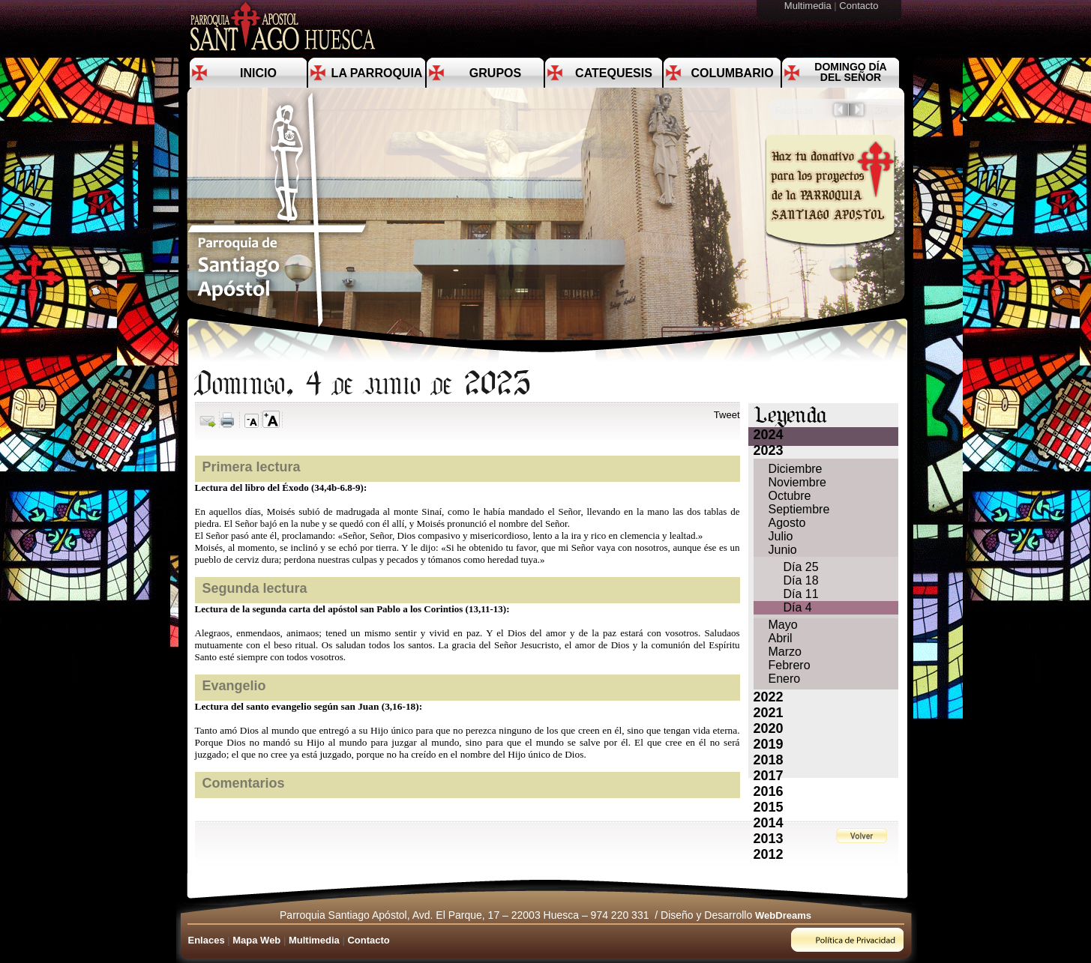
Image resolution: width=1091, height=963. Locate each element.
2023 (769, 450)
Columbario (732, 73)
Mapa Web (256, 940)
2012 (769, 854)
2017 (769, 775)
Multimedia (809, 5)
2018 (769, 759)
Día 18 (801, 580)
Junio (783, 549)
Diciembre (796, 468)
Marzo (785, 651)
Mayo (783, 624)
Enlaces (206, 940)
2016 (769, 791)
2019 (769, 744)
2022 (769, 696)
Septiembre (799, 509)
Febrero (790, 665)
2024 (769, 434)
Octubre (790, 495)
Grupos (495, 73)
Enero (785, 678)
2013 (769, 838)
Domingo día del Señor (850, 72)
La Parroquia (377, 73)
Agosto (787, 522)
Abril (781, 638)
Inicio (258, 73)
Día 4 (798, 607)
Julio (781, 536)
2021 (769, 712)
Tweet (727, 414)
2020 (769, 728)
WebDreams (783, 915)
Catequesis (613, 73)
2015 (769, 807)
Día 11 (801, 594)
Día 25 (801, 567)
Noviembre (797, 482)
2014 (769, 822)
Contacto (860, 5)
